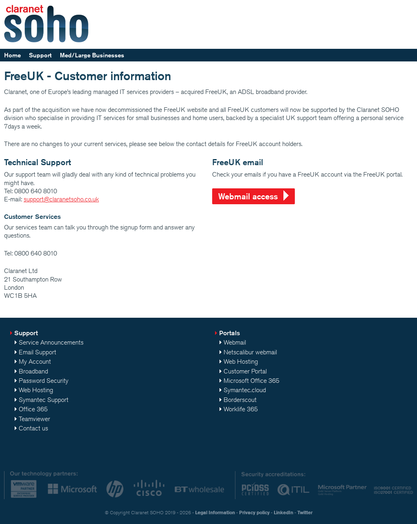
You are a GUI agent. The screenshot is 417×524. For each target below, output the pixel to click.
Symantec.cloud (245, 390)
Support (40, 55)
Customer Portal (245, 371)
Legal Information (215, 512)
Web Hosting (36, 390)
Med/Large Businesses (92, 55)
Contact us (33, 428)
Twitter (304, 512)
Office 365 (33, 409)
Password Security (43, 380)
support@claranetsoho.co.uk (61, 199)
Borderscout (240, 400)
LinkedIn (283, 512)
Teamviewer (34, 419)
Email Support (37, 352)
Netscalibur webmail (250, 352)
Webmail (235, 342)
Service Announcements (51, 342)
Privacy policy (254, 512)
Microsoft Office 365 (251, 380)
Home (12, 55)
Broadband (33, 371)
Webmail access (248, 196)
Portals (229, 333)
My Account (35, 361)
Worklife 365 (241, 409)
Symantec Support (43, 400)
